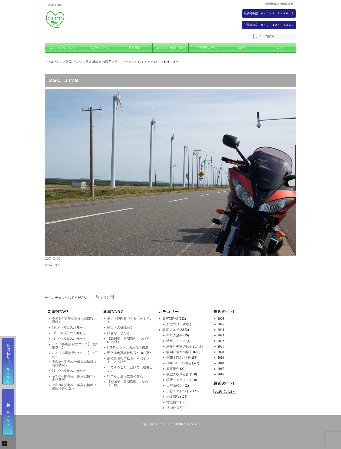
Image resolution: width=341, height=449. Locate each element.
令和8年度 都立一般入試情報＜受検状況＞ (74, 377)
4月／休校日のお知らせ (69, 338)
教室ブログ (170, 330)
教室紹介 (135, 47)
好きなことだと (118, 333)
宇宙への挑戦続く (120, 327)
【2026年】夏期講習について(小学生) (128, 340)
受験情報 (172, 396)
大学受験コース (206, 47)
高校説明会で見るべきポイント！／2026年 (128, 360)
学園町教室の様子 (179, 352)
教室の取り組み (177, 374)
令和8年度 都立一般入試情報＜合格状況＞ (74, 363)
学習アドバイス (177, 380)
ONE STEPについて (63, 47)
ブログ (277, 47)
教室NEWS (170, 318)
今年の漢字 (174, 335)
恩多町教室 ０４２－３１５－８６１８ (269, 13)
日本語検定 (174, 385)
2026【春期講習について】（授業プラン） (75, 345)
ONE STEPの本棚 (178, 357)
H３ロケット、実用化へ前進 (127, 347)
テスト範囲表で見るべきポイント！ (130, 320)
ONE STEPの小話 (178, 363)
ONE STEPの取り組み (170, 47)
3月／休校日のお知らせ (69, 370)
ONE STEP (165, 424)
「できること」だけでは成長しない (130, 369)
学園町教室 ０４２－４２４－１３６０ (269, 24)
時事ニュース (176, 341)
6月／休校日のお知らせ (69, 327)
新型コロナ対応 (177, 324)
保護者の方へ (99, 47)
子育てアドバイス (179, 391)
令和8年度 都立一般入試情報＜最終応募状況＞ (74, 386)
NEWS (242, 47)
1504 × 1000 (53, 265)
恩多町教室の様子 (179, 346)
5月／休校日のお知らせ (69, 333)
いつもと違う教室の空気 (125, 376)
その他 (171, 408)
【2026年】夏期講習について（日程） (128, 383)
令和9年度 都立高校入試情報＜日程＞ (74, 320)
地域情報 (172, 402)
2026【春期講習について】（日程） (75, 354)
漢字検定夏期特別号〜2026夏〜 (130, 353)
